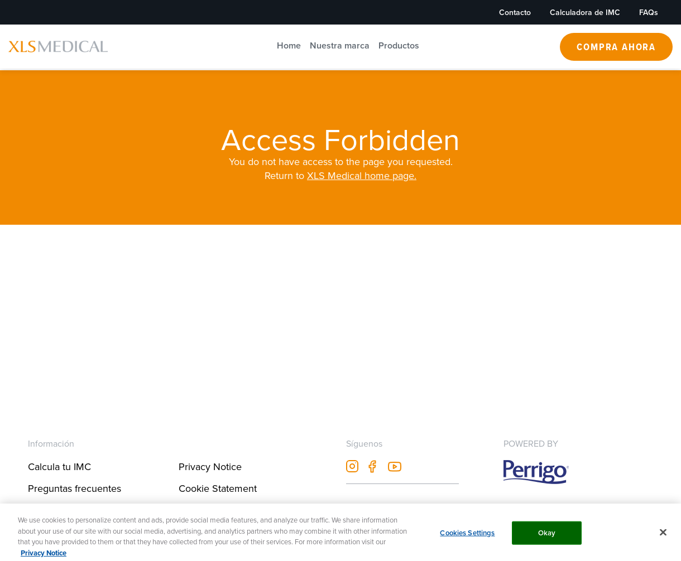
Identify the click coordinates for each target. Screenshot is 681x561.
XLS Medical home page (360, 175)
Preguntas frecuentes (74, 488)
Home (289, 45)
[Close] (663, 537)
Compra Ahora (616, 47)
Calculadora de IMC (585, 12)
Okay (547, 538)
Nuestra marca (340, 45)
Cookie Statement (218, 488)
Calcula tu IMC (59, 466)
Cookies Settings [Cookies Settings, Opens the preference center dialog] (467, 538)
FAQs (648, 12)
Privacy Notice (210, 466)
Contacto (515, 12)
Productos (398, 45)
